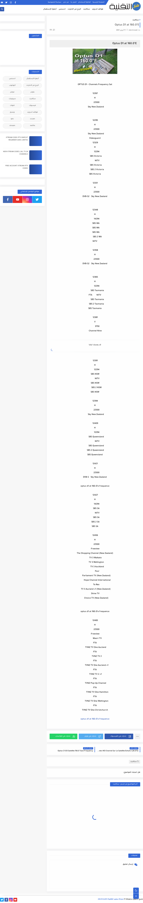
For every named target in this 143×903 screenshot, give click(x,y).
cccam (32, 119)
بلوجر (32, 92)
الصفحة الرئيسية (98, 2)
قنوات (12, 106)
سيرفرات (12, 99)
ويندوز (12, 112)
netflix (32, 126)
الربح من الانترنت (74, 9)
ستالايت (86, 9)
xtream (12, 126)
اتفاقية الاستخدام (84, 2)
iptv (12, 119)
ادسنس (62, 9)
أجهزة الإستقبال (50, 9)
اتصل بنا (74, 2)
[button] (119, 736)
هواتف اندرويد (97, 9)
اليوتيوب (12, 85)
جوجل (12, 92)
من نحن (66, 2)
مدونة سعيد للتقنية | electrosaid (111, 899)
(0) (52, 30)
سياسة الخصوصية (54, 2)
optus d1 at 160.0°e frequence (95, 719)
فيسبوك (32, 106)
